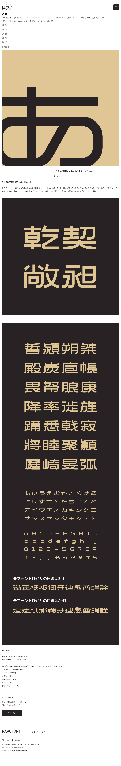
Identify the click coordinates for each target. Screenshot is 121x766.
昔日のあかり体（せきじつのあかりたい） (43, 21)
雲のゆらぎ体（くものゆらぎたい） (14, 18)
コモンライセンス (38, 732)
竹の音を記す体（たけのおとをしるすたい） (94, 18)
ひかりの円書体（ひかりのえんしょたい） (40, 18)
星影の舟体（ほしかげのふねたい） (67, 18)
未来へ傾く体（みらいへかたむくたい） (15, 21)
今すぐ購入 (12, 713)
